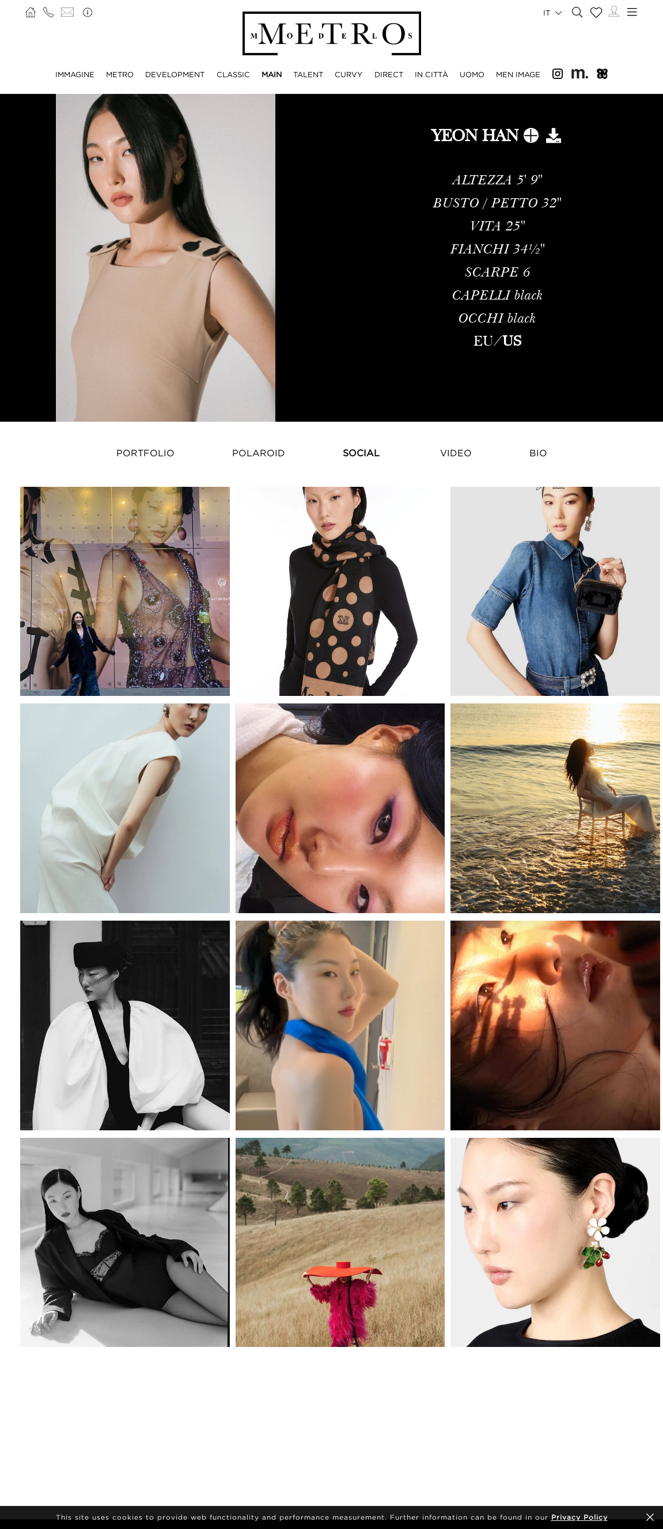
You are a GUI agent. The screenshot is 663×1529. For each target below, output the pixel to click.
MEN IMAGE (518, 74)
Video (456, 453)
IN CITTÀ (431, 74)
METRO (120, 74)
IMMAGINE (74, 74)
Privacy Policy (579, 1517)
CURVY (348, 74)
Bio (538, 453)
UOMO (472, 74)
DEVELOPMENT (174, 74)
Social (361, 453)
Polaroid (258, 453)
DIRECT (388, 74)
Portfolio (145, 453)
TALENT (308, 74)
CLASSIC (233, 74)
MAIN (272, 74)
